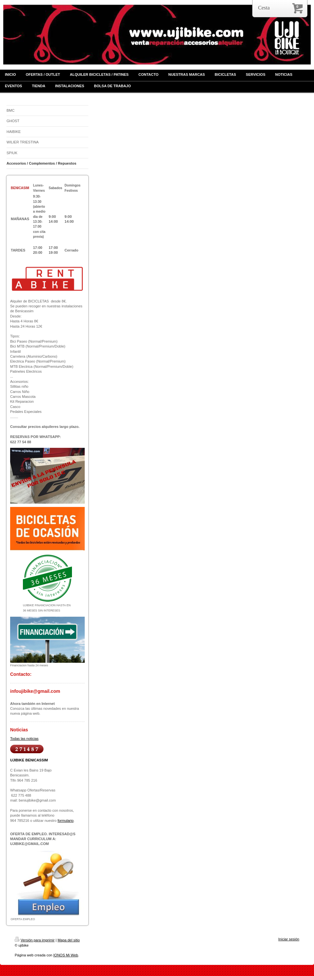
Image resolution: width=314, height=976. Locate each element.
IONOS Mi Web (65, 955)
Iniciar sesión (288, 939)
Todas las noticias (24, 738)
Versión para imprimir (35, 940)
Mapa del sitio (69, 940)
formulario (66, 820)
